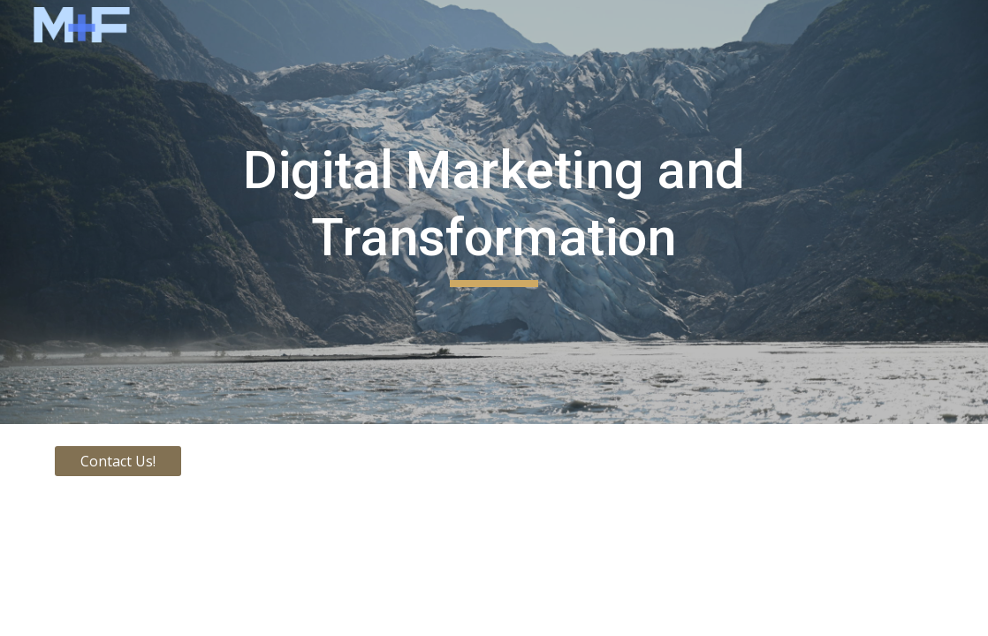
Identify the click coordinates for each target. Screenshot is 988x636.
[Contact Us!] (118, 461)
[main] (494, 211)
